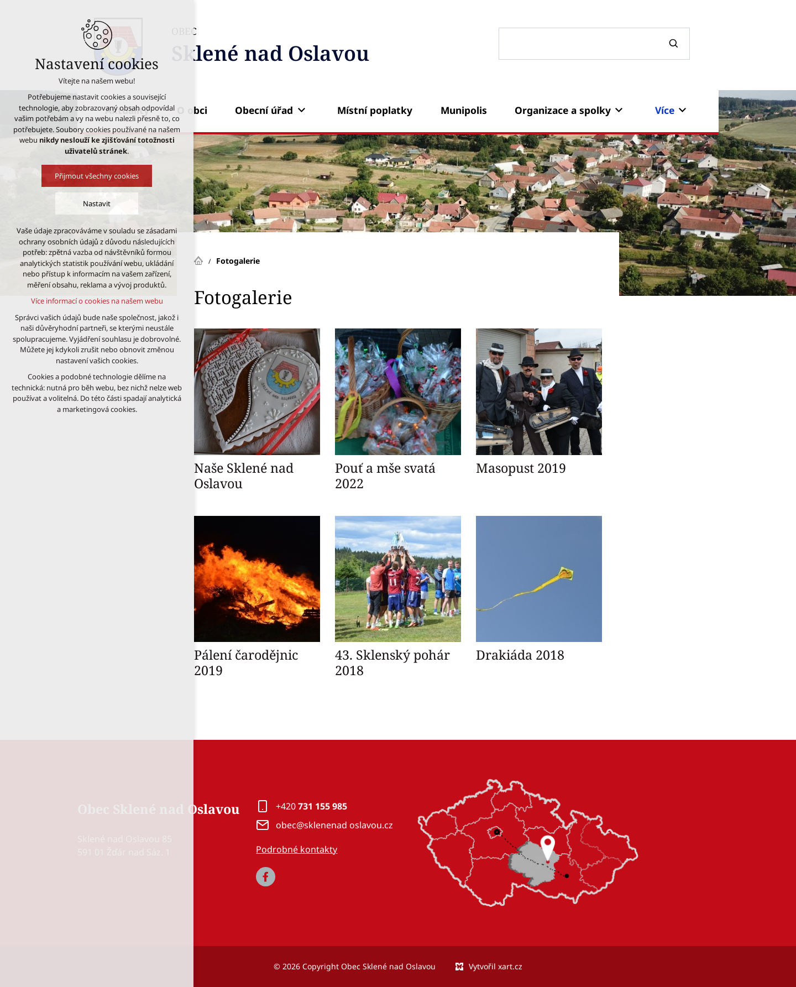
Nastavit (97, 203)
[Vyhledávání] (675, 44)
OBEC (270, 46)
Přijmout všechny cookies (97, 176)
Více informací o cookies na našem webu (96, 301)
